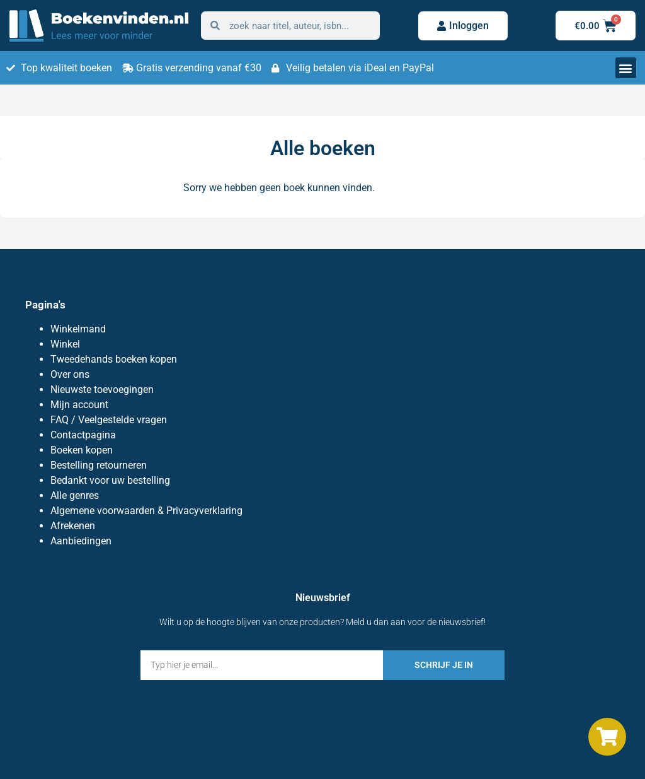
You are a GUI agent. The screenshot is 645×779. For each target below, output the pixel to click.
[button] (625, 67)
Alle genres (74, 495)
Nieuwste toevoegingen (102, 389)
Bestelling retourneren (98, 465)
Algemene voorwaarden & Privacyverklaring (146, 511)
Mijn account (79, 405)
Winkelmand (78, 329)
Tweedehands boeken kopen (113, 359)
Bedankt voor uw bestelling (110, 480)
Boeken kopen (81, 450)
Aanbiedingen (80, 541)
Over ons (69, 374)
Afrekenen (72, 526)
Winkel (65, 344)
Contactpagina (83, 435)
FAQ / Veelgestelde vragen (108, 420)
